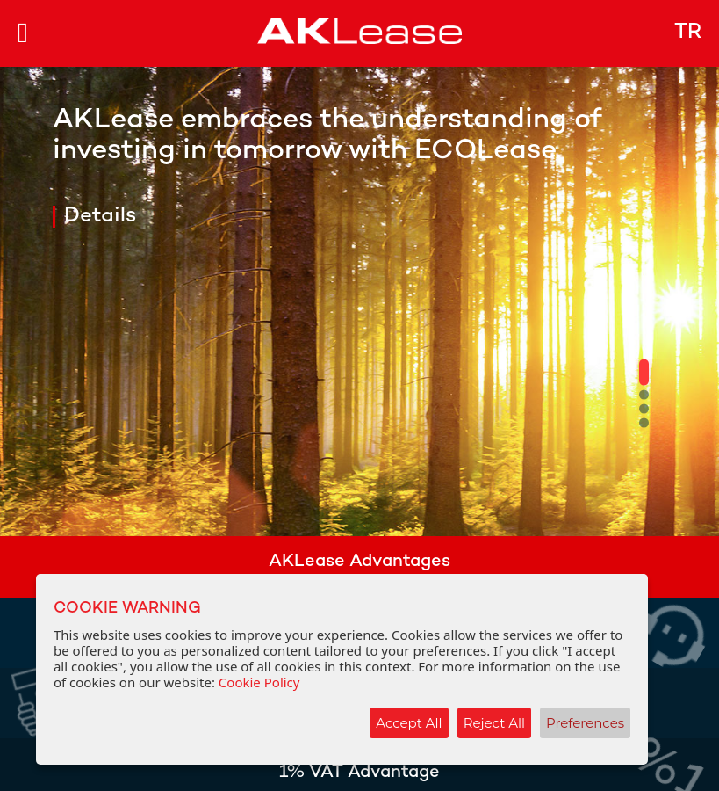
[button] (644, 372)
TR (687, 33)
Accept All (409, 723)
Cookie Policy (259, 682)
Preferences (585, 723)
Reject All (494, 723)
